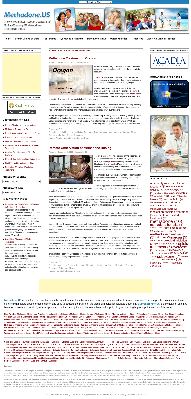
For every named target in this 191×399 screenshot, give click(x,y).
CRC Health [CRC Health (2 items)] (172, 196)
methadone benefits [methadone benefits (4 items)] (166, 224)
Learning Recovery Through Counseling (21, 141)
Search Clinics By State (27, 38)
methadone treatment (72, 138)
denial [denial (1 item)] (183, 196)
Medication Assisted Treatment (71, 265)
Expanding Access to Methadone (18, 137)
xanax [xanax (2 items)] (178, 262)
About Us (131, 394)
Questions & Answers (72, 38)
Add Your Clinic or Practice (161, 38)
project (111, 161)
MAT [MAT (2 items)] (174, 205)
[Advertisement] (21, 73)
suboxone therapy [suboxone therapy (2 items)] (170, 259)
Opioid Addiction (119, 38)
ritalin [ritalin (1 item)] (153, 256)
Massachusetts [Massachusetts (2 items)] (159, 205)
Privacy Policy (120, 394)
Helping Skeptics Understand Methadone (22, 125)
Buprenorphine (100, 132)
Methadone (114, 132)
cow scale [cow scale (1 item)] (158, 196)
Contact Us (141, 394)
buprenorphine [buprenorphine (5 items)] (166, 191)
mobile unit (134, 94)
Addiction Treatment (84, 132)
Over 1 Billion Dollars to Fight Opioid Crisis (22, 159)
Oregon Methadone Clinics (60, 135)
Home (8, 38)
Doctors (12, 342)
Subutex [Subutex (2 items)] (156, 262)
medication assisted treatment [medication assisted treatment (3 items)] (164, 216)
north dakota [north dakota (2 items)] (158, 240)
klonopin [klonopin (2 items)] (177, 202)
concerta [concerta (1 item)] (170, 193)
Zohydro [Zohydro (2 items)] (156, 265)
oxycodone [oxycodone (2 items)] (162, 250)
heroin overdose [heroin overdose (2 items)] (160, 202)
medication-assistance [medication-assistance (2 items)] (163, 208)
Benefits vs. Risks (96, 38)
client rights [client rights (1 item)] (160, 193)
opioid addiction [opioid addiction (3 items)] (168, 242)
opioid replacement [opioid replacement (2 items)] (166, 243)
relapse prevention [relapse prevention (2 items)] (161, 253)
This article (98, 77)
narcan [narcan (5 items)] (179, 237)
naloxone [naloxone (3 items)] (163, 237)
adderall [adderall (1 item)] (168, 183)
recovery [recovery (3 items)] (177, 250)
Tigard (70, 99)
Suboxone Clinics (66, 268)
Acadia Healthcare (66, 132)
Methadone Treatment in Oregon (72, 58)
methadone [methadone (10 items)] (166, 221)
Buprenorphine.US (16, 199)
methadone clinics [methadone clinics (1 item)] (158, 228)
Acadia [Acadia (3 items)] (156, 183)
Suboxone (78, 135)
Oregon (86, 138)
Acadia (59, 138)
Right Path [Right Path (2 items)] (180, 253)
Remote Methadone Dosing (68, 271)
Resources (137, 38)
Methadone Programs (125, 265)
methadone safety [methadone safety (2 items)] (164, 231)
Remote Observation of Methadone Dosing (80, 148)
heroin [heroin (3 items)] (156, 199)
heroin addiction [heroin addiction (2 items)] (173, 199)
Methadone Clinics (128, 132)
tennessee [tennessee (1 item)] (168, 263)
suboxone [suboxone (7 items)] (168, 256)
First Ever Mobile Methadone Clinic (19, 163)
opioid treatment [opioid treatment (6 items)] (169, 245)
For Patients (50, 38)
